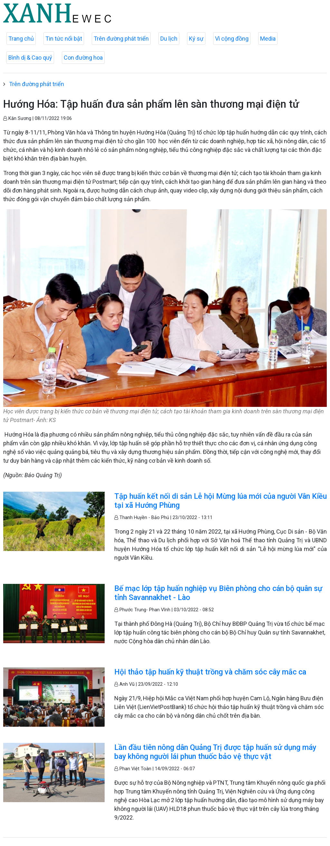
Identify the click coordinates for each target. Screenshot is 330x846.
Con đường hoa (83, 57)
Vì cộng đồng (232, 38)
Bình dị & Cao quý (30, 57)
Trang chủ (21, 38)
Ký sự (196, 38)
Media (268, 38)
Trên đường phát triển (121, 38)
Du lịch (168, 38)
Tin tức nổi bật (63, 38)
